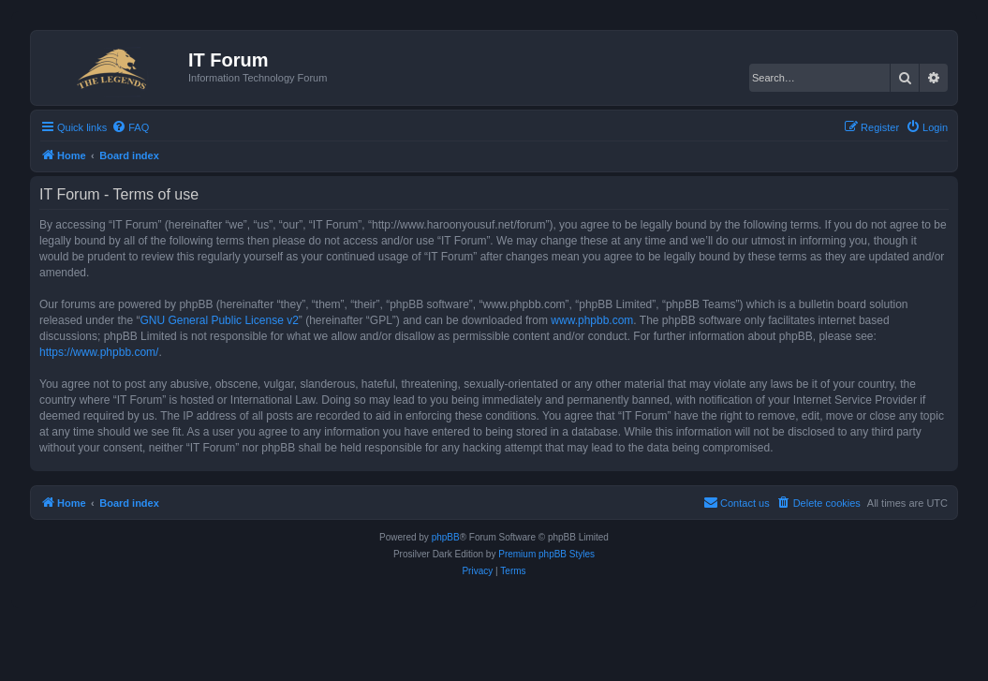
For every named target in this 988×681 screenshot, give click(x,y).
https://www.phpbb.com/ (98, 352)
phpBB (446, 537)
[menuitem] (130, 127)
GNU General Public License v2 (219, 320)
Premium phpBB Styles (546, 554)
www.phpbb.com (592, 320)
